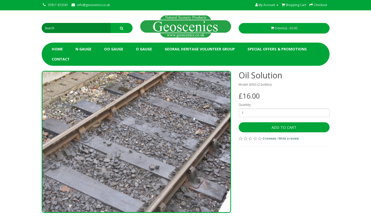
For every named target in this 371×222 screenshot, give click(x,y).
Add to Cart (283, 127)
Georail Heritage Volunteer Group (200, 49)
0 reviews (269, 138)
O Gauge (144, 49)
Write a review (289, 138)
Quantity (245, 105)
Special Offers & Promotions (277, 49)
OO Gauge (113, 49)
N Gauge (83, 49)
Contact (61, 59)
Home (57, 49)
